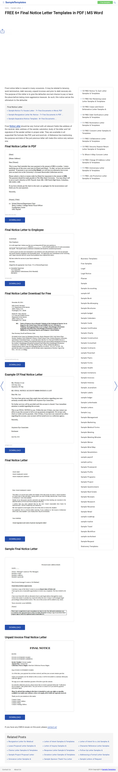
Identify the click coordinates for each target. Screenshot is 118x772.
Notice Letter (15, 126)
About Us (17, 770)
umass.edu (8, 278)
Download (15, 220)
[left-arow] (2, 386)
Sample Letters (16, 8)
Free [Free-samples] (105, 2)
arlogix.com (8, 445)
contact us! (52, 727)
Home (7, 8)
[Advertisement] (59, 33)
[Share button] (3, 31)
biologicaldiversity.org (11, 359)
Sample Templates (109, 769)
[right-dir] (115, 386)
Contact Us (6, 770)
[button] (115, 2)
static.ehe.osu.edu (10, 215)
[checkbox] (3, 2)
